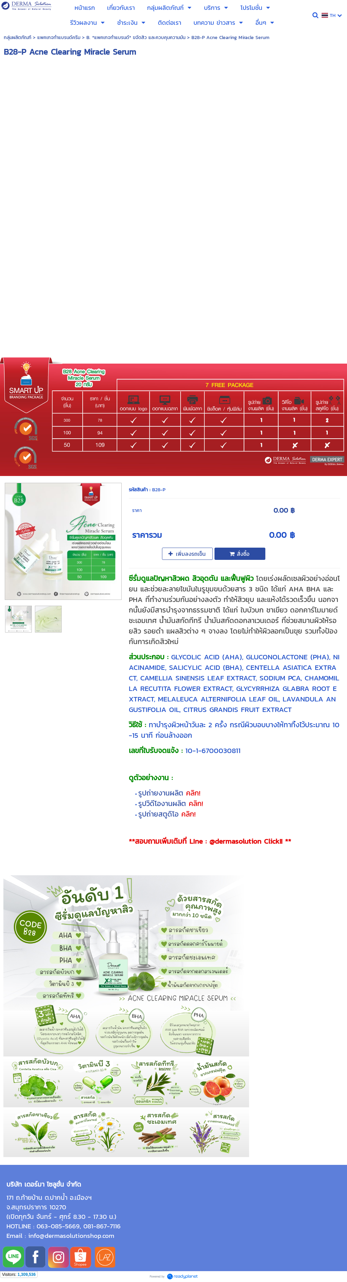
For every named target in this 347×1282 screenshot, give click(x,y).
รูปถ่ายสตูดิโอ (159, 814)
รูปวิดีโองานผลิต (163, 803)
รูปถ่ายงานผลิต (162, 793)
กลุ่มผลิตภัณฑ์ (17, 37)
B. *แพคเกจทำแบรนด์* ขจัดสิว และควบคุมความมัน (135, 37)
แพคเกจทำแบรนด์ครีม (58, 37)
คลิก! (193, 793)
